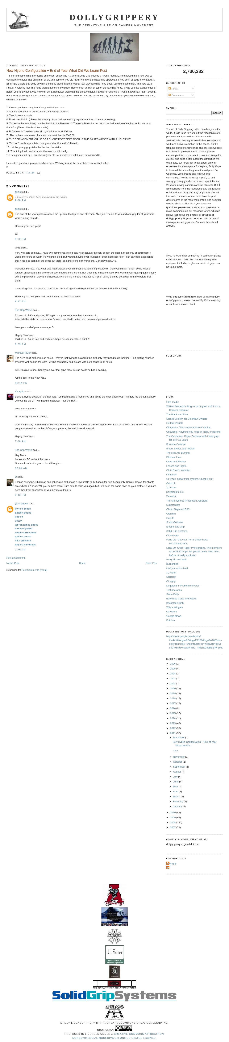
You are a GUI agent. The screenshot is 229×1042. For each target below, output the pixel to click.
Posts (173, 88)
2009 (173, 817)
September (179, 766)
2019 (173, 693)
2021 (173, 683)
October (178, 761)
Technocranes (174, 590)
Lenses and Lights (176, 466)
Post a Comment (15, 557)
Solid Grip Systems (176, 531)
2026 (173, 663)
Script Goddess (174, 522)
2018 (173, 698)
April (176, 791)
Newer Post (12, 563)
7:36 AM (20, 549)
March (177, 796)
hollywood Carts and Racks (181, 598)
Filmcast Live (173, 457)
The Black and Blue (177, 414)
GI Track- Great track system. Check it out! (189, 478)
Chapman (171, 474)
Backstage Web (175, 603)
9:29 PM (20, 344)
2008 (173, 822)
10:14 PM (21, 382)
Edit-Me (170, 620)
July (175, 776)
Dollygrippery (115, 17)
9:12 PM (20, 239)
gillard (18, 191)
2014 (173, 718)
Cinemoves (172, 535)
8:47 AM (20, 301)
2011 (173, 733)
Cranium (171, 513)
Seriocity (171, 576)
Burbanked (172, 563)
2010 (173, 812)
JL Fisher (171, 487)
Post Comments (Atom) (34, 570)
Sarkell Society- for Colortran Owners (186, 418)
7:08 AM (20, 441)
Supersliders (173, 504)
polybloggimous (174, 491)
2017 (173, 703)
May (175, 786)
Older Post (151, 563)
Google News (173, 616)
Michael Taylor (23, 352)
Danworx (171, 496)
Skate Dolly (172, 594)
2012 (173, 728)
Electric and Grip (175, 526)
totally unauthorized (177, 568)
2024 (173, 673)
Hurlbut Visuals (174, 423)
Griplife (170, 518)
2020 (173, 688)
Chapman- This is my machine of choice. (188, 427)
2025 (173, 668)
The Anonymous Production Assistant (186, 500)
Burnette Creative (175, 444)
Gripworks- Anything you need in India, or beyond (193, 431)
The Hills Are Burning (177, 452)
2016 (173, 708)
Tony (175, 750)
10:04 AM (21, 468)
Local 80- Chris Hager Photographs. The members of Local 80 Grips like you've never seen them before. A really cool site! (194, 551)
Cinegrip (170, 581)
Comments (176, 95)
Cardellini (171, 611)
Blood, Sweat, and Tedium (180, 448)
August (177, 771)
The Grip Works (23, 310)
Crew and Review (176, 461)
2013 (173, 723)
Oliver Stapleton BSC (178, 509)
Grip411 (170, 483)
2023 (173, 678)
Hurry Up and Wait (176, 559)
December (179, 737)
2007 (173, 827)
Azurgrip (19, 391)
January (178, 806)
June (176, 781)
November (179, 756)
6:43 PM (20, 495)
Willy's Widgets (174, 607)
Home (82, 563)
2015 (173, 713)
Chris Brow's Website (178, 470)
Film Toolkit (172, 402)
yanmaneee (21, 503)
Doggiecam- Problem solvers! (182, 585)
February (178, 801)
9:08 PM (20, 200)
